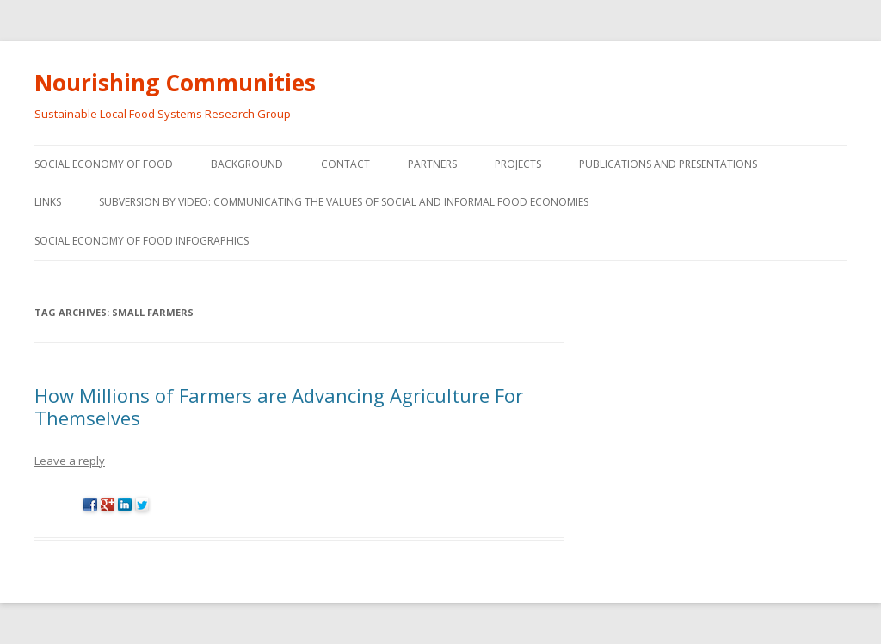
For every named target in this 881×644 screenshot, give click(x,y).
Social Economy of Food (103, 164)
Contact (345, 164)
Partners (432, 164)
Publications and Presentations (668, 164)
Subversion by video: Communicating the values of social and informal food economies (343, 202)
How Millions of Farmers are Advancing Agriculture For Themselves (278, 406)
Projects (518, 164)
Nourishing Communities (175, 82)
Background (247, 164)
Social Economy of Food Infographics (141, 240)
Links (47, 202)
